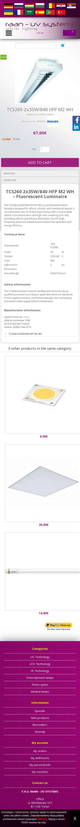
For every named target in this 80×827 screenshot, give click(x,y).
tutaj (43, 822)
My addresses (40, 758)
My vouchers (40, 772)
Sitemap (40, 731)
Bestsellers (39, 725)
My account (40, 743)
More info (9, 173)
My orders (40, 751)
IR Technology (40, 671)
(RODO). (42, 818)
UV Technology (40, 657)
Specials (40, 711)
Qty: (34, 149)
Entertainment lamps (40, 678)
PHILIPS (41, 121)
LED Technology (40, 664)
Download (10, 180)
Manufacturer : (29, 121)
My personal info (40, 765)
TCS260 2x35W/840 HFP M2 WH (25, 333)
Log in (40, 33)
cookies (25, 815)
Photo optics (40, 684)
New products (40, 718)
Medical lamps (40, 691)
